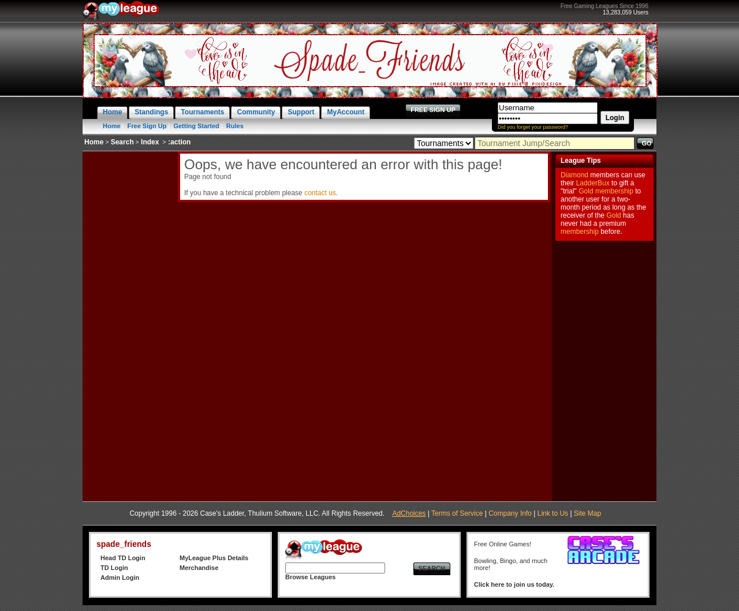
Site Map (587, 513)
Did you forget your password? (533, 127)
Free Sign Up (147, 125)
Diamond (574, 175)
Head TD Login (122, 557)
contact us (320, 193)
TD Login (114, 567)
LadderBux (593, 183)
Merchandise (199, 567)
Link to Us (553, 513)
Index (150, 142)
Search (122, 142)
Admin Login (119, 577)
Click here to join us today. (514, 584)
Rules (235, 125)
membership (614, 191)
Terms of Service (457, 513)
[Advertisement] (129, 324)
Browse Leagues (310, 576)
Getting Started (196, 125)
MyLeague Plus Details (214, 557)
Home (112, 125)
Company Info (510, 513)
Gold (585, 191)
